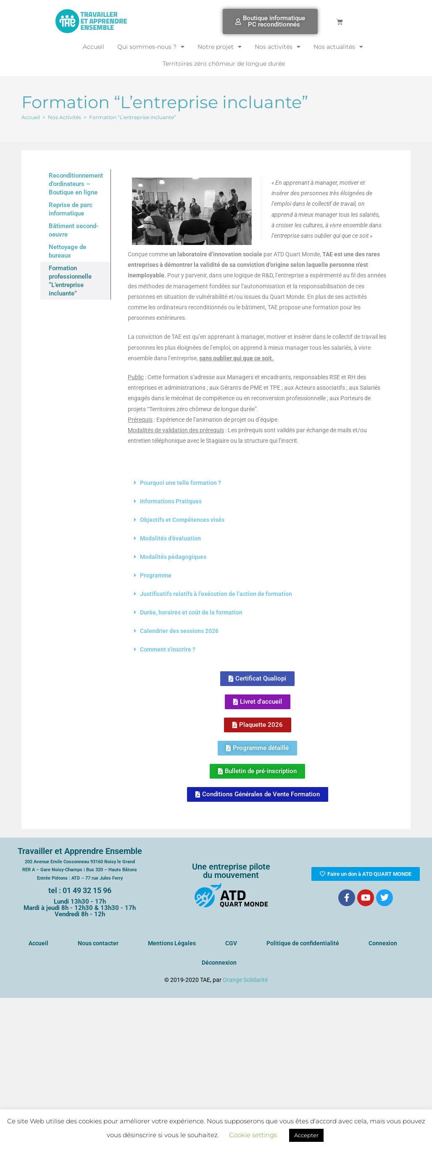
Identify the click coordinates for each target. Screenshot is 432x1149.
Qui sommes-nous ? (150, 47)
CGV (231, 943)
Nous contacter (98, 943)
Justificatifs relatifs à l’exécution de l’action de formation (216, 593)
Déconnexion (219, 962)
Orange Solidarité (245, 979)
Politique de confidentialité (302, 943)
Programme (155, 575)
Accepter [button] (306, 1135)
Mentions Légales (172, 943)
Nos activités (277, 47)
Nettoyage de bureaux (67, 251)
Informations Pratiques (171, 501)
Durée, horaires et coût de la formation (191, 612)
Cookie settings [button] (253, 1135)
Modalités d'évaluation (170, 538)
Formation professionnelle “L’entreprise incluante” (70, 280)
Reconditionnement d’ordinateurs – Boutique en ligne (76, 184)
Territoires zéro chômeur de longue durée (224, 63)
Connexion (383, 943)
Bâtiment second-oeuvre (74, 230)
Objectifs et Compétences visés (182, 519)
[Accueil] (30, 117)
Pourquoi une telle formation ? (180, 482)
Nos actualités (338, 47)
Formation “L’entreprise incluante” (132, 117)
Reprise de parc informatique (70, 209)
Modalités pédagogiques (173, 556)
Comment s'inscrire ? (167, 649)
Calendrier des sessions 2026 (179, 631)
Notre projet (220, 47)
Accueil (93, 47)
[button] (257, 482)
